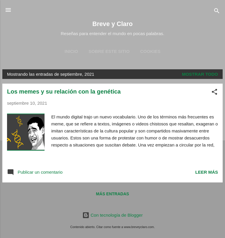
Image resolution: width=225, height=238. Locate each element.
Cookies (150, 51)
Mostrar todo (200, 74)
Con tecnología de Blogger (112, 215)
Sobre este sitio (108, 51)
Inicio (71, 51)
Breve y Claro (112, 23)
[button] (214, 92)
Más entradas (112, 194)
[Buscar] (216, 12)
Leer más (206, 172)
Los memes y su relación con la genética (64, 91)
